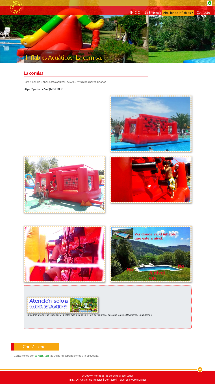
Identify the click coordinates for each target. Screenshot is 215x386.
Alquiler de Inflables (91, 379)
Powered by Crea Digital (132, 379)
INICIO (135, 12)
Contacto (203, 12)
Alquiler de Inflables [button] (177, 13)
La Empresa (153, 12)
